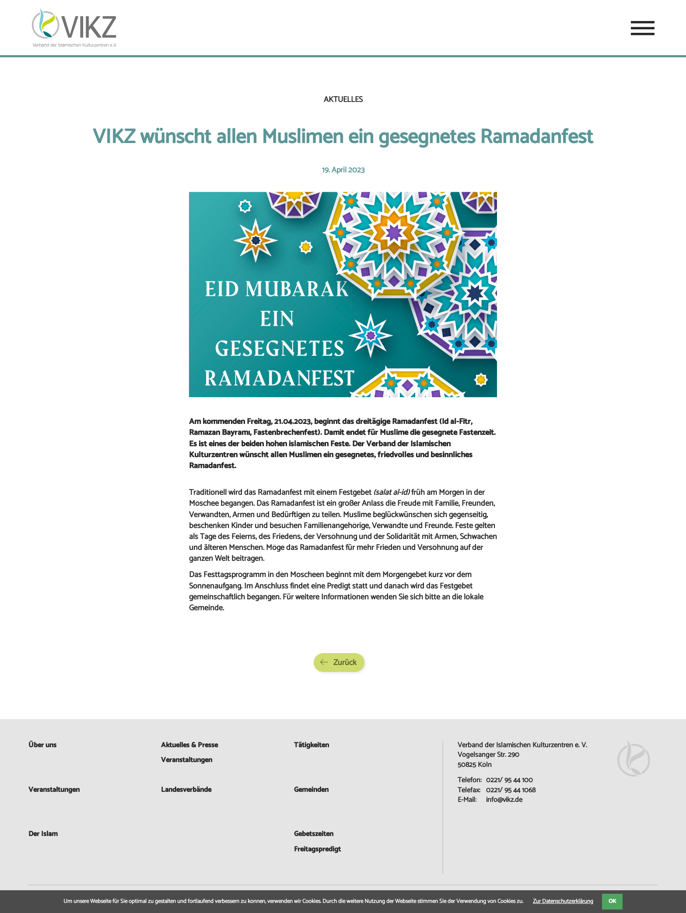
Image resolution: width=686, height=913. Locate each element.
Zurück (345, 662)
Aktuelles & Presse (189, 745)
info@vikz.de (504, 800)
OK (612, 901)
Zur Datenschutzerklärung (563, 901)
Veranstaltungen (54, 790)
